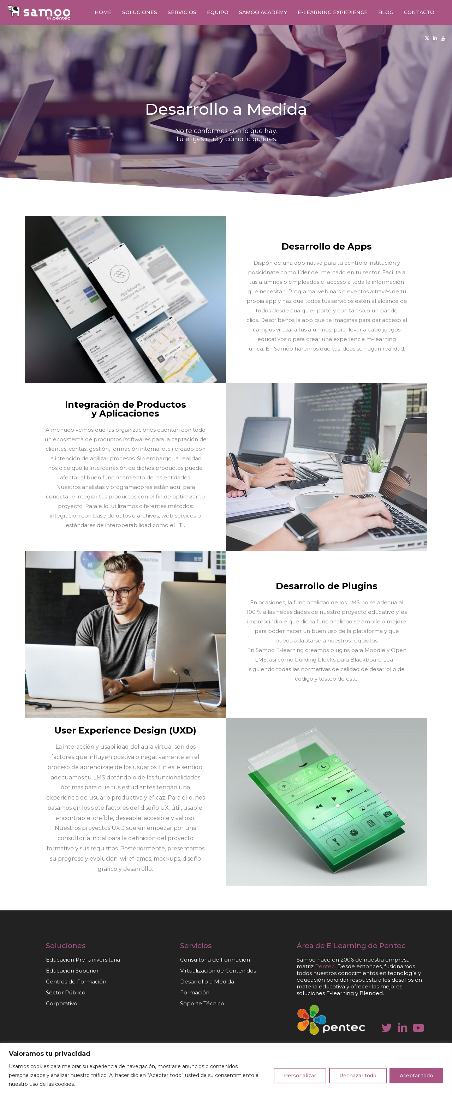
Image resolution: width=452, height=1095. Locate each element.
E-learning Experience (333, 12)
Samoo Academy (263, 12)
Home (103, 12)
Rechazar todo (357, 1075)
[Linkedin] (435, 38)
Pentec (392, 945)
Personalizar (300, 1075)
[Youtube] (443, 38)
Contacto (419, 12)
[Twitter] (426, 38)
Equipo (217, 12)
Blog (385, 12)
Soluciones (139, 12)
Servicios (182, 12)
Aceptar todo (416, 1075)
